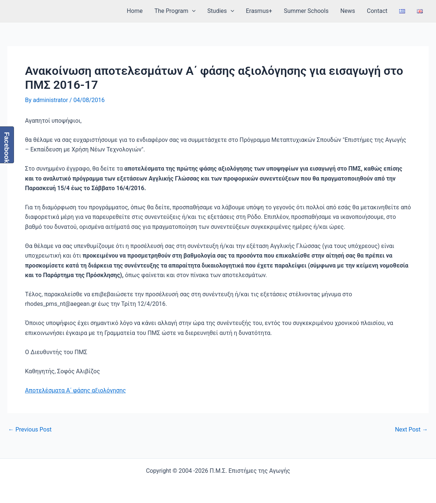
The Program (175, 11)
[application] (192, 11)
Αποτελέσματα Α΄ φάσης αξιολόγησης (75, 390)
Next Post (411, 430)
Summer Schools (306, 10)
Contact (377, 10)
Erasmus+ (259, 10)
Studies (220, 11)
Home (135, 10)
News (347, 10)
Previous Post (30, 430)
